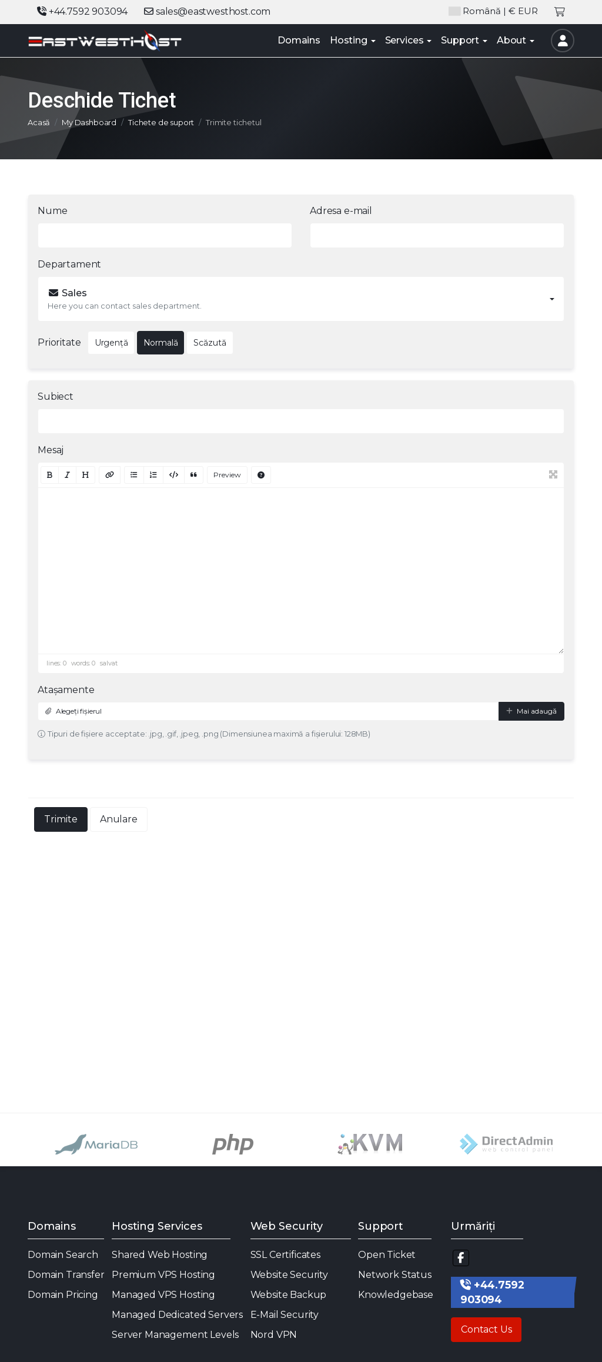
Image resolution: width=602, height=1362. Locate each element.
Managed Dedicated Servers (177, 1314)
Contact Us (486, 1329)
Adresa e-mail (341, 210)
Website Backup (288, 1294)
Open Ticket (387, 1254)
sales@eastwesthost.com (207, 11)
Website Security (289, 1274)
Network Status (395, 1274)
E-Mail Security (284, 1314)
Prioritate (59, 342)
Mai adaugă (531, 711)
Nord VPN (273, 1334)
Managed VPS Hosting (163, 1294)
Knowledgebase (395, 1294)
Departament (69, 264)
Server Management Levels (175, 1334)
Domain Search (63, 1254)
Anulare (119, 819)
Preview (227, 474)
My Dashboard (89, 122)
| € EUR (493, 11)
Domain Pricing (63, 1294)
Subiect (55, 396)
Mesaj (50, 450)
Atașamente (66, 689)
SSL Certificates (285, 1254)
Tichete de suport (161, 122)
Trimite (61, 819)
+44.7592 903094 (82, 11)
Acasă (39, 122)
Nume (52, 210)
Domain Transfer (66, 1274)
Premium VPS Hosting (163, 1274)
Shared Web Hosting (160, 1254)
